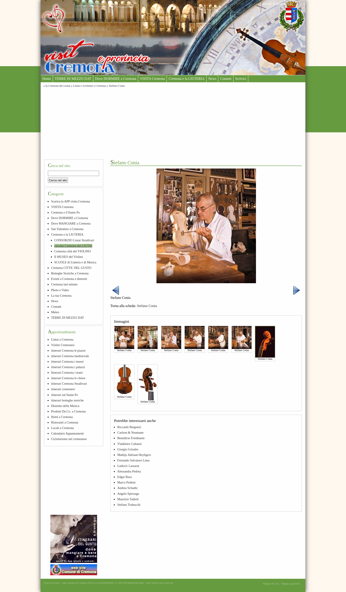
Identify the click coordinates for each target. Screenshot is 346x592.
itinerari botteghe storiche (67, 400)
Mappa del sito (270, 583)
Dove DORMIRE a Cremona (115, 79)
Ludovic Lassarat (128, 466)
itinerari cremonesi (63, 389)
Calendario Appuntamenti (67, 433)
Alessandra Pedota (129, 471)
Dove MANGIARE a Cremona (70, 223)
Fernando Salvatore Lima (133, 460)
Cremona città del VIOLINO (72, 251)
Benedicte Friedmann (130, 438)
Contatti (225, 79)
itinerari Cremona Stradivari (69, 383)
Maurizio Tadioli (128, 499)
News (212, 79)
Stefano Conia (117, 85)
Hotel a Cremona (62, 417)
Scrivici (240, 79)
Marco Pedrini (126, 482)
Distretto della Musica (65, 406)
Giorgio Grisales (127, 449)
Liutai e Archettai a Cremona (89, 85)
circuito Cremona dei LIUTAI (73, 245)
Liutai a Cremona (62, 339)
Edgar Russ (124, 477)
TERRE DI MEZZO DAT (73, 79)
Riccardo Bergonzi (129, 427)
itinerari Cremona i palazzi (68, 367)
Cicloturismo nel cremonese (68, 439)
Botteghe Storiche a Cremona (69, 273)
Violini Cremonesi (62, 345)
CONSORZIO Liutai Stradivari (74, 240)
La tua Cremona (61, 295)
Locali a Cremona (62, 428)
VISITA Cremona (152, 79)
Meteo (55, 312)
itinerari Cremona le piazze (68, 350)
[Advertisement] (173, 123)
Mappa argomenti (290, 583)
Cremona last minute (64, 284)
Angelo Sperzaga (128, 493)
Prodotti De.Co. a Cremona (68, 411)
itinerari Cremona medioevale (70, 356)
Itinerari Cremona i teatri (67, 372)
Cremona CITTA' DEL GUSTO (71, 268)
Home (46, 79)
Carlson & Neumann (130, 432)
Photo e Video (60, 290)
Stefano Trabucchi (128, 504)
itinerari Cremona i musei (67, 361)
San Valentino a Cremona (67, 229)
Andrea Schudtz (127, 488)
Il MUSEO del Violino (68, 257)
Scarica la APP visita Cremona (70, 201)
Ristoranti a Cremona (64, 422)
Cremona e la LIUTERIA (187, 79)
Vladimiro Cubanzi (129, 444)
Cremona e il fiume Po (65, 212)
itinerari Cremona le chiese (68, 378)
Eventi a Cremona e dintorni (69, 279)
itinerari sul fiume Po (64, 395)
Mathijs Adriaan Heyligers (134, 455)
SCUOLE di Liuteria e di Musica (75, 262)
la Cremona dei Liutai (57, 85)
